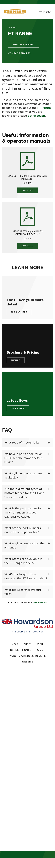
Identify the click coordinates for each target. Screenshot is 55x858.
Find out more (19, 312)
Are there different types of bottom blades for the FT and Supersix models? (24, 493)
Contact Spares (19, 53)
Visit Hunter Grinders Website (27, 653)
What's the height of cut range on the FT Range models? (25, 576)
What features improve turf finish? (22, 592)
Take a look (18, 408)
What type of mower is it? (21, 442)
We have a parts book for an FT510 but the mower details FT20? (23, 458)
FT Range (44, 107)
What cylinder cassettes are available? (23, 475)
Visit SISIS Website (40, 650)
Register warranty (23, 44)
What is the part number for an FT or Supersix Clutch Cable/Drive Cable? (23, 512)
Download (27, 190)
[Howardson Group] (27, 625)
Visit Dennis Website (14, 650)
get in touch (36, 115)
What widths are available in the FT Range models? (23, 561)
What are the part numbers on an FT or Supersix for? (22, 530)
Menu (45, 12)
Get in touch (40, 602)
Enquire (15, 360)
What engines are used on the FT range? (24, 545)
